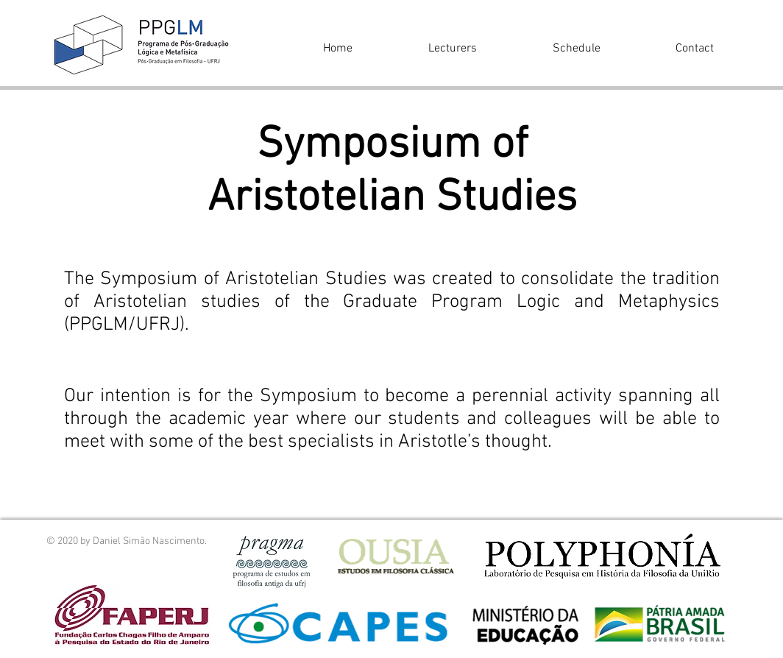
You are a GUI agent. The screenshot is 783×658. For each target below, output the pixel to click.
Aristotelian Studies (392, 198)
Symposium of (392, 145)
